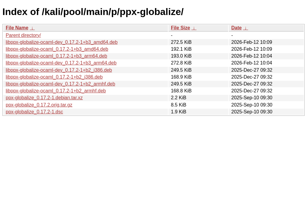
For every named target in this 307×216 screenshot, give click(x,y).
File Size (180, 27)
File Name (17, 27)
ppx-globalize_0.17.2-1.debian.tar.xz (44, 97)
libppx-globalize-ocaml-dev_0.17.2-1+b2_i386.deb (59, 70)
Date (236, 27)
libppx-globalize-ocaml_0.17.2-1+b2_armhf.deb (56, 90)
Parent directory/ (23, 35)
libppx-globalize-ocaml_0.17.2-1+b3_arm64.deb (56, 55)
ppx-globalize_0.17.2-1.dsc (34, 111)
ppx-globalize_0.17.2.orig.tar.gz (39, 104)
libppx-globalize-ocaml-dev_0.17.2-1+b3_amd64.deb (62, 42)
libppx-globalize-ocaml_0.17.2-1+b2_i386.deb (54, 77)
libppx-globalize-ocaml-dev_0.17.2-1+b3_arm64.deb (61, 62)
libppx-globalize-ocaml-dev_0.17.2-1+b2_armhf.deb (60, 83)
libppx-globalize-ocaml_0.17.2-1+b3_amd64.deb (57, 49)
